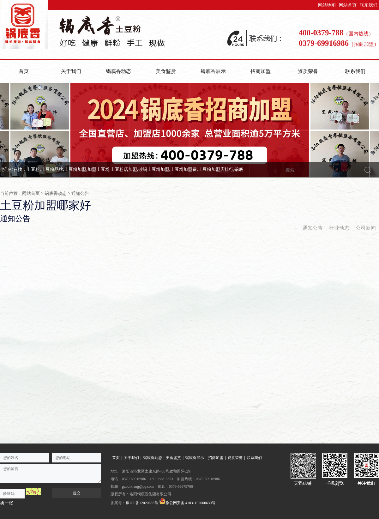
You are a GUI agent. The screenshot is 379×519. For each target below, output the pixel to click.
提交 (77, 493)
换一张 (6, 503)
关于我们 (71, 71)
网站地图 (327, 5)
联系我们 (368, 5)
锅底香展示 (213, 71)
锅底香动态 (118, 71)
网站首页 (348, 5)
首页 (24, 71)
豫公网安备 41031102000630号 (187, 501)
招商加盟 (260, 71)
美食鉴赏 (166, 71)
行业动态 (339, 228)
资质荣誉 (308, 71)
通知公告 (80, 193)
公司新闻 (366, 228)
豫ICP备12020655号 (142, 503)
